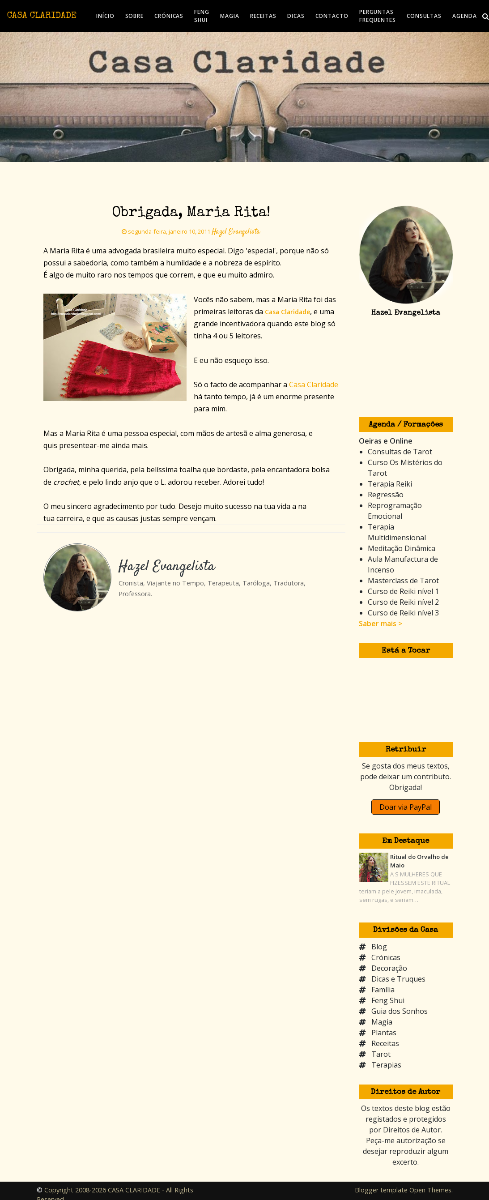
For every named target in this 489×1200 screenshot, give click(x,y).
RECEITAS (263, 16)
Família (383, 990)
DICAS (296, 16)
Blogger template (381, 1190)
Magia (381, 1022)
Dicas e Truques (398, 979)
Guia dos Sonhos (399, 1011)
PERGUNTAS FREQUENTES (377, 16)
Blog (379, 947)
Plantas (383, 1033)
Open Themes (430, 1190)
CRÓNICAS (168, 16)
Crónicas (385, 957)
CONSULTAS (424, 16)
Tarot (381, 1054)
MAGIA (229, 16)
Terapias (386, 1065)
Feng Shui (387, 1000)
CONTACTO (332, 16)
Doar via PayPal (405, 807)
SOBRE (134, 16)
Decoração (389, 968)
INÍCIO (105, 16)
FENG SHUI (201, 16)
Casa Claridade (313, 384)
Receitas (385, 1043)
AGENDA (464, 16)
